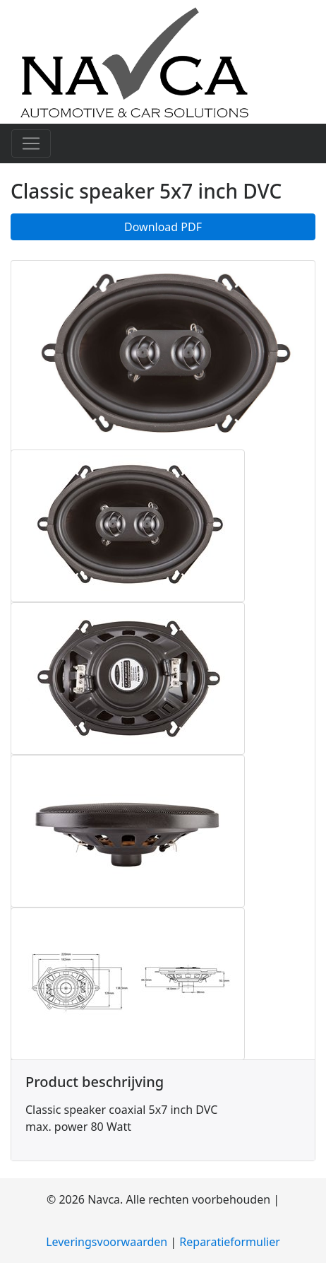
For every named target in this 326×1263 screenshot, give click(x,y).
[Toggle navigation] (31, 143)
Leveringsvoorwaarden (106, 1242)
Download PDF (163, 227)
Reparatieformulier (229, 1242)
